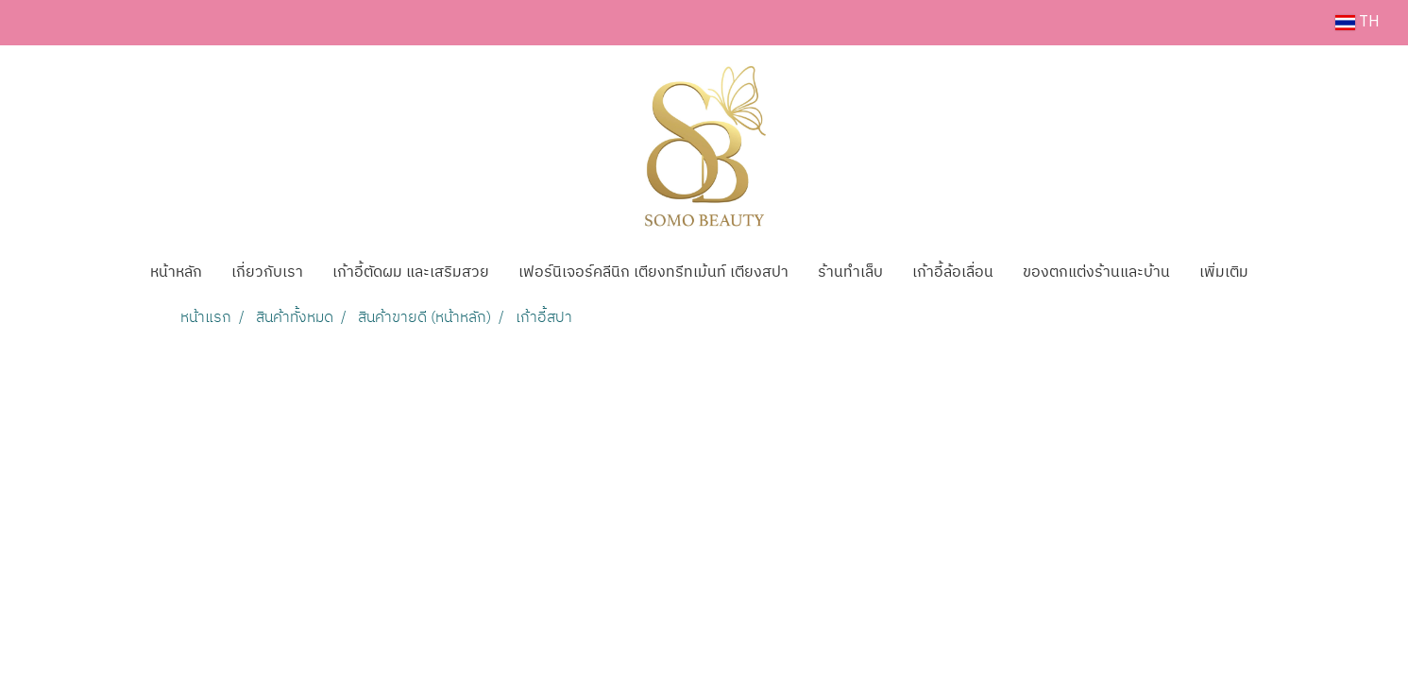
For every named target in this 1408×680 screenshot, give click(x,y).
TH (1357, 22)
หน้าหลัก (176, 272)
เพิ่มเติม (1223, 272)
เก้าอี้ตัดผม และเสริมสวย (410, 272)
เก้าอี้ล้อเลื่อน (952, 272)
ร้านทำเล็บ (850, 272)
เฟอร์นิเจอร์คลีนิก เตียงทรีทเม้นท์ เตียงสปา (653, 272)
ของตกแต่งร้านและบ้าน (1096, 272)
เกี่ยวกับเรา (267, 272)
